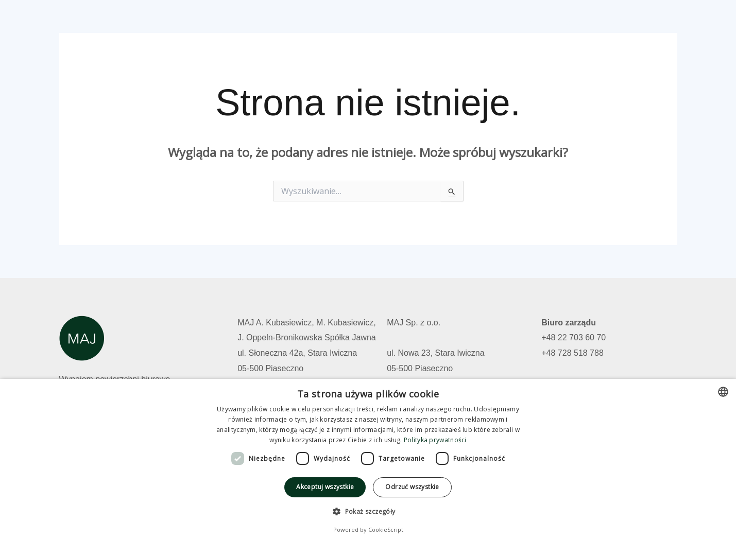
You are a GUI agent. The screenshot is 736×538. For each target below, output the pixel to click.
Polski (612, 22)
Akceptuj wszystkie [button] (325, 486)
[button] (367, 511)
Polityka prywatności (435, 440)
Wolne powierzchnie (459, 22)
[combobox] (723, 392)
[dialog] (368, 458)
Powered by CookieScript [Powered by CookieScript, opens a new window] (368, 529)
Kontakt (569, 22)
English (655, 22)
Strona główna (375, 22)
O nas (526, 22)
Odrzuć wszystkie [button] (412, 486)
